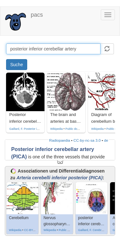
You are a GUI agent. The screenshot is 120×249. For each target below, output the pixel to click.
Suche (16, 64)
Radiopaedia (59, 140)
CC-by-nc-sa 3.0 (87, 140)
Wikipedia (56, 128)
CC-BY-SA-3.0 (33, 230)
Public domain (74, 128)
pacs (37, 15)
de (106, 140)
